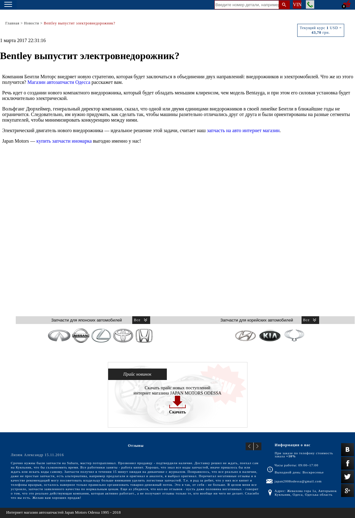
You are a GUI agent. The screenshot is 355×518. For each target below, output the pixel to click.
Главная (12, 23)
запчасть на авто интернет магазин (243, 130)
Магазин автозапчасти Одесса (59, 82)
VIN (297, 4)
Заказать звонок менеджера (310, 4)
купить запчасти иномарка (64, 141)
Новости (31, 23)
